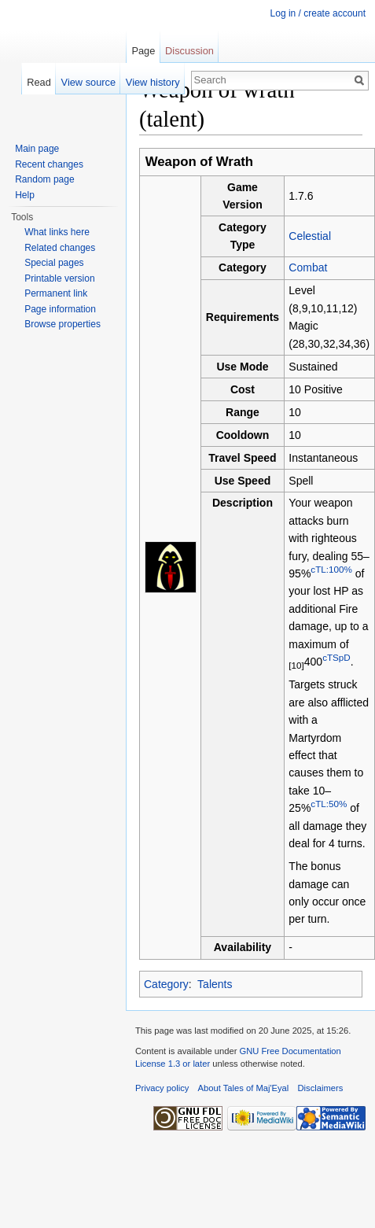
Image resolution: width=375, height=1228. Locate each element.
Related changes (59, 247)
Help (25, 195)
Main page (37, 148)
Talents (214, 984)
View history (153, 82)
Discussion (189, 51)
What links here (57, 232)
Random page (44, 179)
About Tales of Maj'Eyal (243, 1088)
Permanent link (55, 293)
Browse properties (62, 324)
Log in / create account (318, 13)
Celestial (310, 236)
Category (166, 984)
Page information (60, 309)
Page (143, 51)
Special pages (53, 262)
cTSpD (336, 657)
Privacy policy (162, 1088)
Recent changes (49, 164)
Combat (308, 267)
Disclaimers (321, 1088)
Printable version (59, 278)
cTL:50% (329, 803)
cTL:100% (331, 569)
